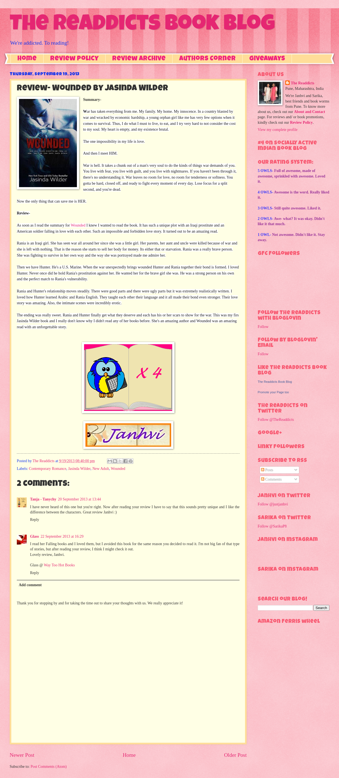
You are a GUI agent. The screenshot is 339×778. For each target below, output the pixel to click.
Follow (263, 327)
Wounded (78, 225)
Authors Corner (207, 59)
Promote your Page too (273, 392)
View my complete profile (277, 130)
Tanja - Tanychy (43, 499)
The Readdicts (302, 83)
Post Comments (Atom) (49, 766)
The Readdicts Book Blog (142, 25)
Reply (34, 520)
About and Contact (309, 112)
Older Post (235, 755)
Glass (34, 536)
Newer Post (22, 755)
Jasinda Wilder (79, 469)
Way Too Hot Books (59, 565)
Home (27, 59)
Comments (271, 479)
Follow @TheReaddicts (276, 420)
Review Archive (139, 59)
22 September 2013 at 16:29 (62, 536)
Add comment (30, 585)
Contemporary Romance (47, 469)
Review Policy (74, 59)
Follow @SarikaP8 (272, 526)
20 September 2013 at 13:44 (79, 499)
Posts (267, 470)
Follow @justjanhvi (273, 504)
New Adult (100, 469)
